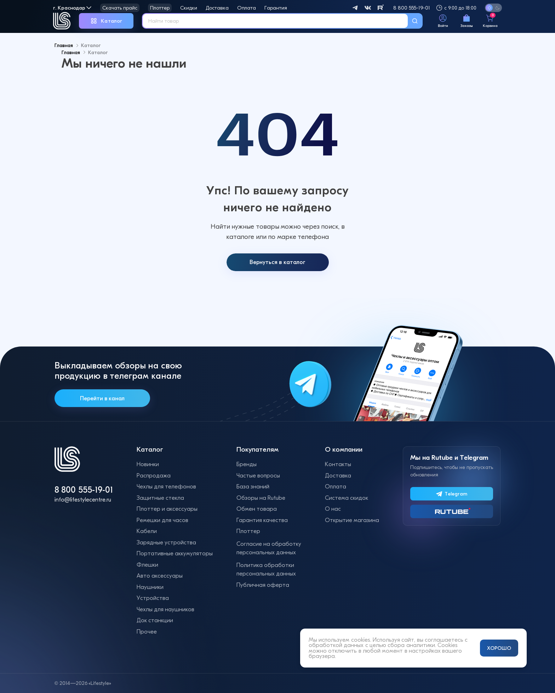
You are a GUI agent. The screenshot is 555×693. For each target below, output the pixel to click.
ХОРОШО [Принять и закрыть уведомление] (499, 648)
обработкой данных (336, 645)
